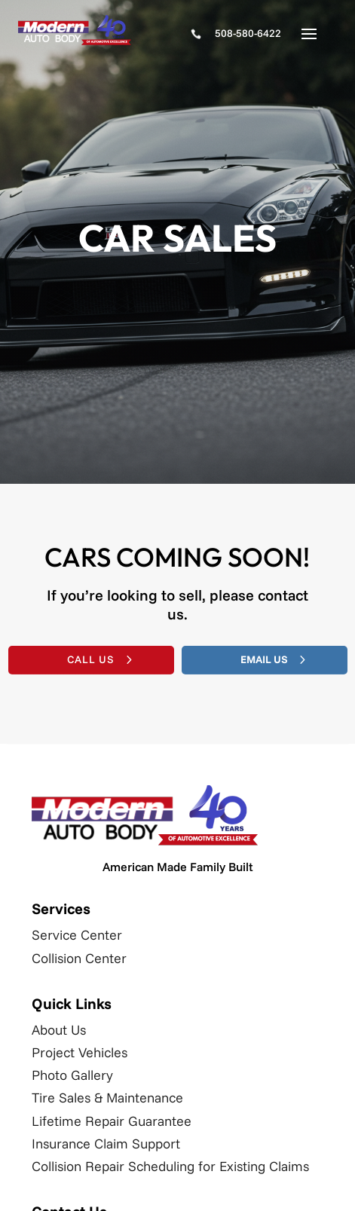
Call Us (91, 659)
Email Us (264, 659)
